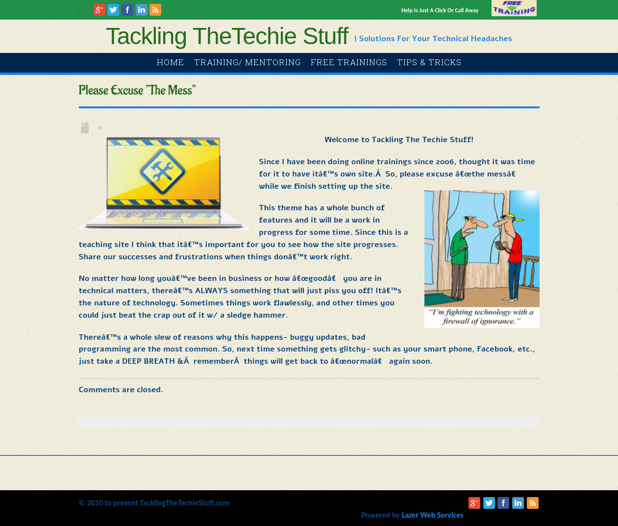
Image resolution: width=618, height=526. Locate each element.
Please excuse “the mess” (137, 90)
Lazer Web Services (433, 515)
